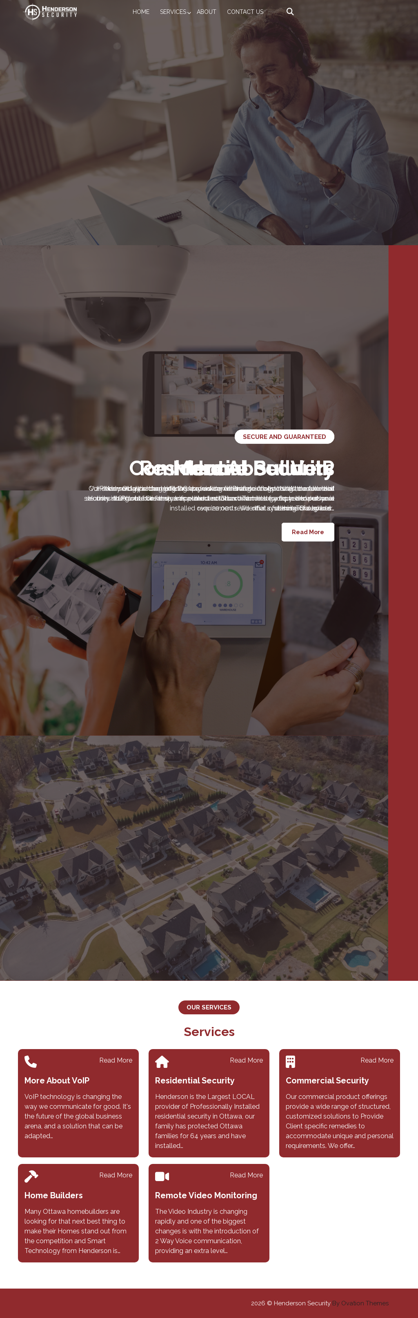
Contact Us (245, 12)
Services (173, 12)
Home (141, 12)
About (206, 12)
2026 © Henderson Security (320, 1303)
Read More (308, 532)
